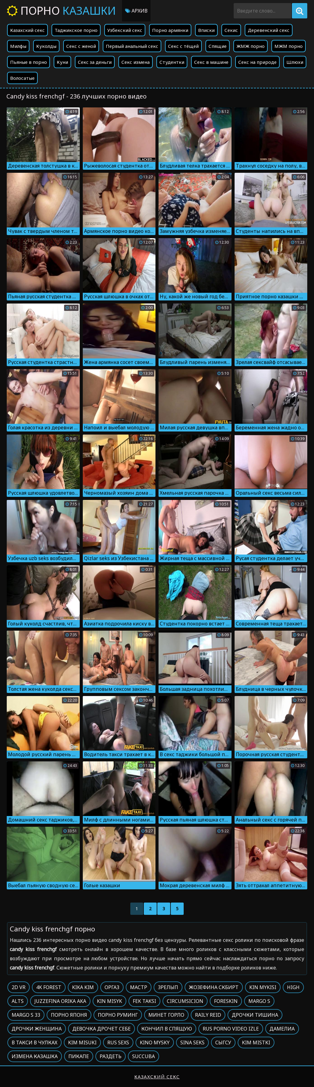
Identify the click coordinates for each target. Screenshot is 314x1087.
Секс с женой (81, 46)
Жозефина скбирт (214, 987)
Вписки (206, 30)
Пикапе (78, 1056)
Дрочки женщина (37, 1028)
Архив (136, 10)
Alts (18, 1001)
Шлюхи (294, 62)
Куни (62, 62)
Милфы (18, 46)
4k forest (48, 987)
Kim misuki (82, 1042)
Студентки (171, 62)
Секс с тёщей (183, 46)
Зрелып (168, 987)
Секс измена (135, 62)
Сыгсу (223, 1042)
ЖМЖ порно (250, 46)
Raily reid (208, 1015)
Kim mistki (256, 1042)
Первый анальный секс (132, 46)
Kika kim (83, 987)
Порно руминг (118, 1015)
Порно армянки (170, 30)
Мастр (138, 987)
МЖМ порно (288, 46)
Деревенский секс (268, 30)
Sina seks (192, 1042)
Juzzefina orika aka (60, 1001)
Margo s (259, 1001)
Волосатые (22, 78)
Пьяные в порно (28, 62)
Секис (231, 30)
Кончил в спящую (166, 1028)
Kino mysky (155, 1042)
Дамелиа (282, 1028)
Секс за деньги (95, 62)
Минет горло (166, 1015)
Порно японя (69, 1015)
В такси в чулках (34, 1042)
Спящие (218, 46)
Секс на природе (257, 62)
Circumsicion (185, 1001)
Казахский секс (27, 30)
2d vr (18, 987)
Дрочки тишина (255, 1015)
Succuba (143, 1056)
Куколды (46, 46)
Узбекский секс (124, 30)
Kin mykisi (262, 987)
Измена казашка (35, 1056)
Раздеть (110, 1056)
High (293, 987)
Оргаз (112, 987)
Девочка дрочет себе (101, 1028)
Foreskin (226, 1001)
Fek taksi (144, 1001)
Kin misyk (109, 1001)
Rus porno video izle (231, 1028)
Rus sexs (118, 1042)
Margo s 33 (26, 1015)
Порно (61, 10)
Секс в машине (211, 62)
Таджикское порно (76, 30)
